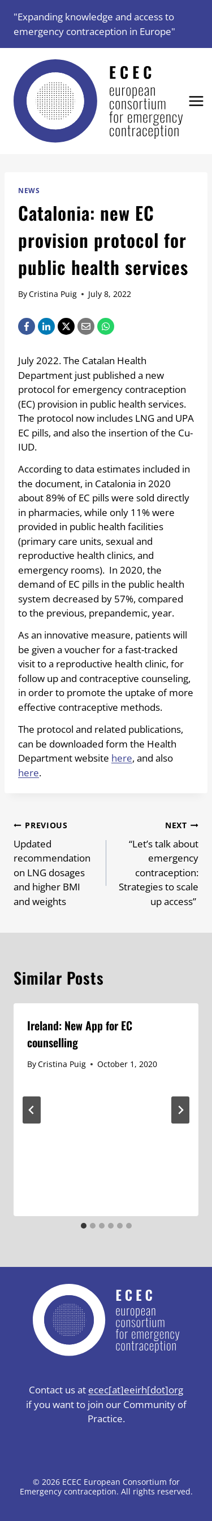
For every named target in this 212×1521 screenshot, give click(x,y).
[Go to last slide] (32, 1110)
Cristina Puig (53, 294)
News (29, 190)
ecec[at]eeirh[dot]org (135, 1389)
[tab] (83, 1226)
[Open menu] (196, 101)
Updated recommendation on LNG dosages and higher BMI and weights (55, 863)
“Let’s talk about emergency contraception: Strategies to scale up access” (157, 863)
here (121, 757)
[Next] (180, 1110)
